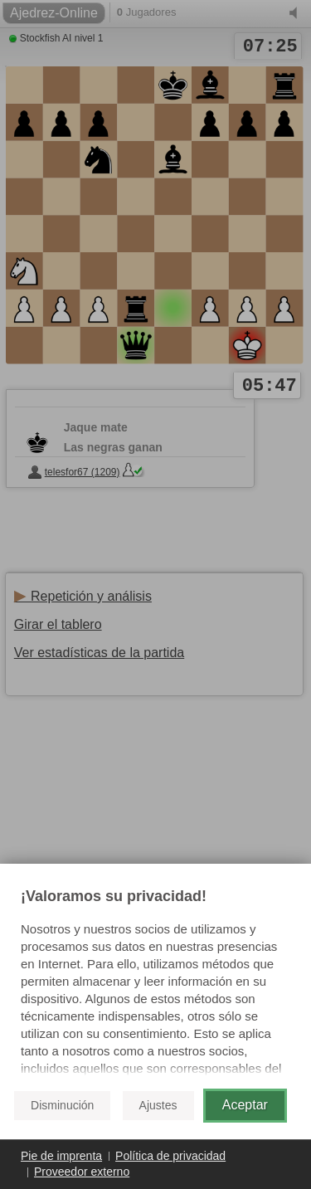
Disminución (62, 1105)
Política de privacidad (170, 1155)
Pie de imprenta (61, 1155)
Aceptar (245, 1105)
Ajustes (158, 1105)
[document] (155, 982)
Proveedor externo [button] (81, 1171)
